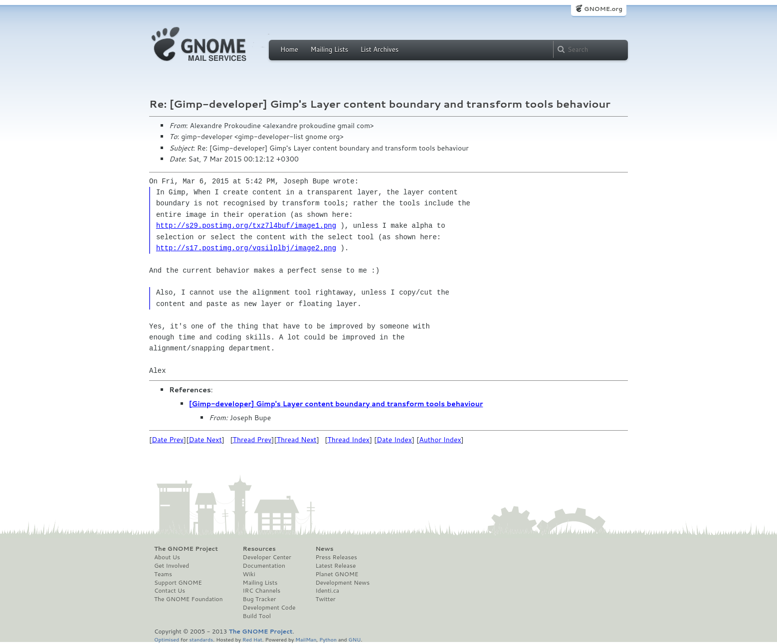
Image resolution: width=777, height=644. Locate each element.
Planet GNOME (336, 574)
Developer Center (267, 557)
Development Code (269, 608)
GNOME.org (603, 8)
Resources (259, 549)
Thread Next (297, 440)
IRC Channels (262, 591)
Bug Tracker (259, 599)
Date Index (394, 440)
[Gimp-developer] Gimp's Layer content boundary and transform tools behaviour (336, 404)
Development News (342, 583)
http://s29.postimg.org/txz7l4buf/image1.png (246, 225)
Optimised (166, 639)
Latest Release (335, 566)
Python (328, 639)
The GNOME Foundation (188, 599)
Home (289, 49)
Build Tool (257, 616)
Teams (163, 574)
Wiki (249, 574)
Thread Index (349, 440)
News (324, 549)
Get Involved (171, 566)
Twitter (325, 599)
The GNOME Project (186, 549)
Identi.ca (327, 591)
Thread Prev (252, 440)
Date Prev (168, 440)
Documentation (264, 566)
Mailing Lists (329, 49)
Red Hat (252, 639)
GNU (355, 639)
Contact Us (169, 591)
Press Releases (336, 557)
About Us (167, 557)
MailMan (305, 639)
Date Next (205, 440)
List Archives (379, 49)
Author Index (440, 440)
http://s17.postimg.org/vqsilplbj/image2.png (246, 248)
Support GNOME (178, 583)
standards (201, 639)
